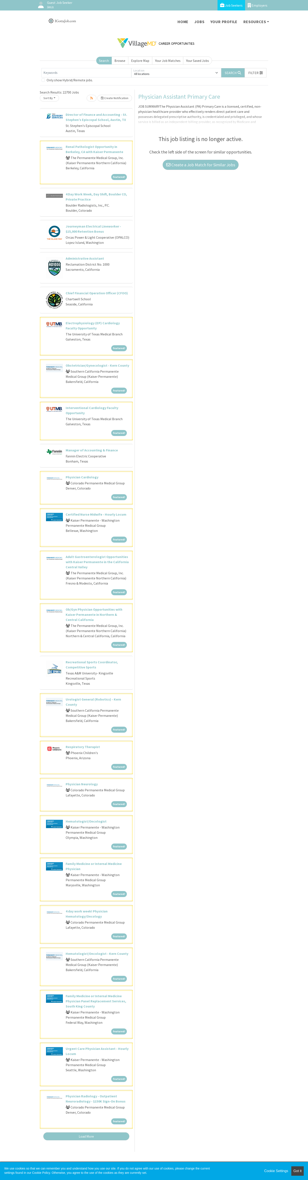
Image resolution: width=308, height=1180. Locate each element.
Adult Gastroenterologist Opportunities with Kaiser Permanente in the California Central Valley (97, 562)
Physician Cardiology (82, 477)
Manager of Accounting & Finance (92, 450)
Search (104, 60)
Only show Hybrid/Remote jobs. (70, 80)
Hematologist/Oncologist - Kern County (97, 953)
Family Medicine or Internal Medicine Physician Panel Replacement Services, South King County (96, 1001)
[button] (256, 72)
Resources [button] (254, 21)
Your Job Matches (168, 60)
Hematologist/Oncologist (86, 821)
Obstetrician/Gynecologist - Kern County (97, 365)
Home (183, 21)
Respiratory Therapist (83, 747)
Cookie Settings (276, 1171)
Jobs (199, 21)
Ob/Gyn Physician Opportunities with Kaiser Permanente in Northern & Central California (94, 614)
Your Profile (224, 21)
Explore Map (140, 60)
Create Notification (114, 98)
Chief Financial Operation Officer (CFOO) (97, 293)
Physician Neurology (82, 784)
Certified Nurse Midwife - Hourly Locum (96, 514)
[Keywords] (86, 72)
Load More (86, 1136)
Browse (119, 60)
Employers (257, 5)
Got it (297, 1171)
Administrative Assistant (85, 258)
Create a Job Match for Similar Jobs (200, 164)
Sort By (48, 98)
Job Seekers (231, 5)
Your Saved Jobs (197, 60)
